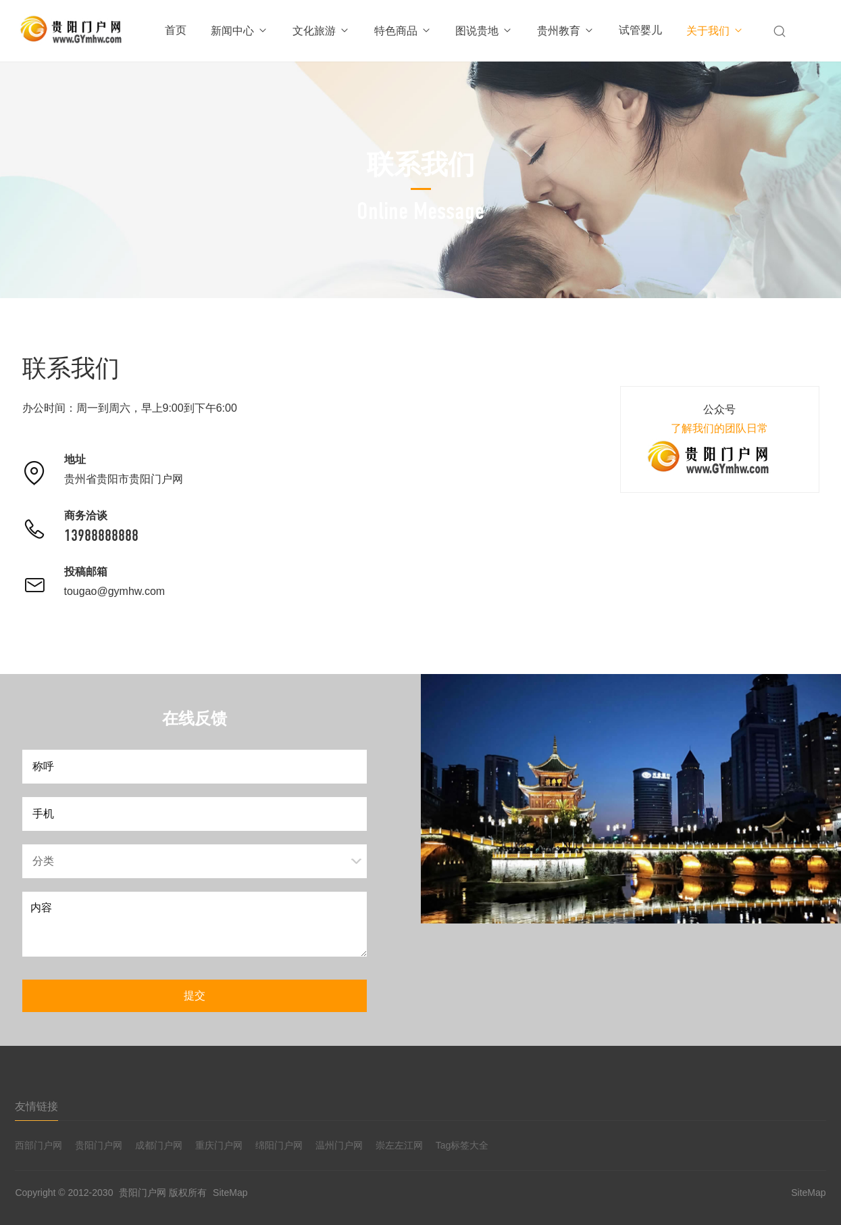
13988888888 (101, 535)
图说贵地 (484, 31)
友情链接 (36, 1106)
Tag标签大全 (462, 1145)
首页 (175, 30)
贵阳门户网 (98, 1145)
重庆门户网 (219, 1145)
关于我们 (715, 31)
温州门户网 (339, 1145)
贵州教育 (565, 31)
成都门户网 (158, 1145)
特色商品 (403, 31)
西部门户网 (38, 1145)
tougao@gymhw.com (114, 591)
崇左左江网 (399, 1145)
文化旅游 (321, 31)
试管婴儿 (640, 30)
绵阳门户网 (279, 1145)
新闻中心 (239, 31)
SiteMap (230, 1192)
